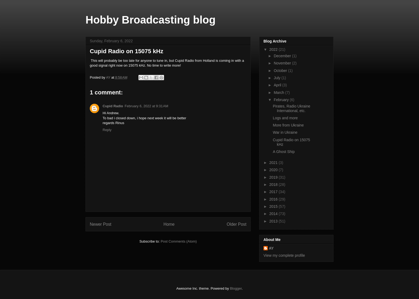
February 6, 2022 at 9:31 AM (146, 106)
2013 (274, 221)
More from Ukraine (288, 125)
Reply (107, 130)
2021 (274, 162)
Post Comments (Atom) (179, 241)
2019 (274, 177)
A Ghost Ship (284, 152)
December (283, 56)
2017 (274, 192)
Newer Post (100, 224)
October (281, 70)
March (279, 92)
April (278, 85)
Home (169, 224)
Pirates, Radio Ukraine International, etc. (291, 108)
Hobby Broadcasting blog (151, 20)
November (283, 63)
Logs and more (285, 118)
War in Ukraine (285, 132)
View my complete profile (284, 255)
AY (271, 248)
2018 (274, 184)
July (277, 78)
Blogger (236, 288)
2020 (274, 170)
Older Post (236, 224)
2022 (274, 49)
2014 (274, 214)
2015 (274, 206)
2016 (274, 199)
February (282, 100)
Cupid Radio (113, 106)
